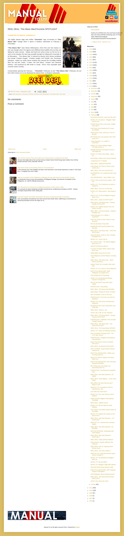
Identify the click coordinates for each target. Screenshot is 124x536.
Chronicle (30, 94)
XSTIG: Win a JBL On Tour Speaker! (101, 312)
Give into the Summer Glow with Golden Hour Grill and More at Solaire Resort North (42, 158)
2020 (91, 65)
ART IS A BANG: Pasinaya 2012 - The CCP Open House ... (102, 334)
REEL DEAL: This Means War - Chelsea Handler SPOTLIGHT (103, 203)
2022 (91, 59)
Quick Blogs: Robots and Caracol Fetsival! (103, 158)
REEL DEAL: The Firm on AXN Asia (101, 188)
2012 (91, 86)
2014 (91, 81)
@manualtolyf (95, 29)
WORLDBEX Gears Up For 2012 (100, 253)
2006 (91, 501)
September (94, 96)
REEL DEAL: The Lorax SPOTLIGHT (102, 170)
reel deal (36, 94)
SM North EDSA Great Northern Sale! (102, 467)
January (93, 484)
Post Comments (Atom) (23, 152)
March (93, 112)
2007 (91, 498)
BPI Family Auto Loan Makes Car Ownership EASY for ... (101, 366)
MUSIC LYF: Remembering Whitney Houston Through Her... (101, 279)
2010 (91, 490)
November (94, 91)
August (93, 99)
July (92, 101)
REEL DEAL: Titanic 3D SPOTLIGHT (102, 200)
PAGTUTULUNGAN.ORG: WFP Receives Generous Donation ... (103, 362)
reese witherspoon (44, 94)
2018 (91, 70)
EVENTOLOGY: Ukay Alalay (99, 286)
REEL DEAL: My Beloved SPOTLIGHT (102, 346)
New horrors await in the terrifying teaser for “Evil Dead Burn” (35, 167)
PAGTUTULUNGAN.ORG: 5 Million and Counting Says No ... (102, 354)
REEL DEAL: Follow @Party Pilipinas (102, 439)
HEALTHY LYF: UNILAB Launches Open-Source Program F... (103, 454)
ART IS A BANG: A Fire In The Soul (101, 294)
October (93, 94)
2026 (91, 49)
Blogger (77, 527)
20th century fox (17, 94)
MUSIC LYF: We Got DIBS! (99, 462)
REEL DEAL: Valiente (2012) (99, 403)
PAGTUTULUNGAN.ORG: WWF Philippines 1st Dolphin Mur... (100, 272)
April (92, 109)
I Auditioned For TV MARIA (99, 161)
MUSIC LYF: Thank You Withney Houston (103, 331)
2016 (91, 75)
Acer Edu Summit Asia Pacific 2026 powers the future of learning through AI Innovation (43, 197)
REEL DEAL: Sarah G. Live (99, 310)
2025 (91, 52)
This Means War (54, 94)
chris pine (24, 94)
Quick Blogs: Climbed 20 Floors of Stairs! (103, 292)
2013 (91, 83)
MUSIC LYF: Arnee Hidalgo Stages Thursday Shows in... (101, 146)
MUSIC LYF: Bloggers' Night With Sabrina (103, 464)
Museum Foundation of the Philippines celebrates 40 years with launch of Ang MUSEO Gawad (45, 177)
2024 (91, 54)
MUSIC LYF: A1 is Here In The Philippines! (103, 268)
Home (45, 149)
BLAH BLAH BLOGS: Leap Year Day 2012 (103, 117)
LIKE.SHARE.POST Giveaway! (100, 275)
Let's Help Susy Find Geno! (99, 391)
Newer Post (11, 149)
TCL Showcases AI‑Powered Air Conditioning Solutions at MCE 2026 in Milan (40, 187)
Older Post (77, 149)
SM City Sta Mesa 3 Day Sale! (100, 224)
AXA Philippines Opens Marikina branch (103, 474)
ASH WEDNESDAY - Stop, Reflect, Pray (103, 177)
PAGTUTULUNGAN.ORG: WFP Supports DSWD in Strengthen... (103, 470)
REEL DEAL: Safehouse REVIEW (101, 163)
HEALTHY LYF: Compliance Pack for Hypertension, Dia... (102, 388)
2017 (91, 73)
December (94, 88)
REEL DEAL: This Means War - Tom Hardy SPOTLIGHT (101, 324)
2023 (91, 57)
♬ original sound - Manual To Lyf (100, 42)
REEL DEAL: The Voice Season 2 (101, 451)
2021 (91, 62)
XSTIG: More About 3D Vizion (99, 481)
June (92, 104)
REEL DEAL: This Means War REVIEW (102, 289)
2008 (91, 495)
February (94, 115)
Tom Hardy (62, 94)
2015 (91, 78)
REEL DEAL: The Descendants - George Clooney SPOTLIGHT (103, 316)
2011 (91, 488)
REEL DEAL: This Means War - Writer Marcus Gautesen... (102, 260)
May (92, 107)
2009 (91, 493)
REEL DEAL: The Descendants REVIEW (103, 328)
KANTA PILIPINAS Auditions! (99, 246)
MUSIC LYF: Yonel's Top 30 (99, 239)
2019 (91, 67)
